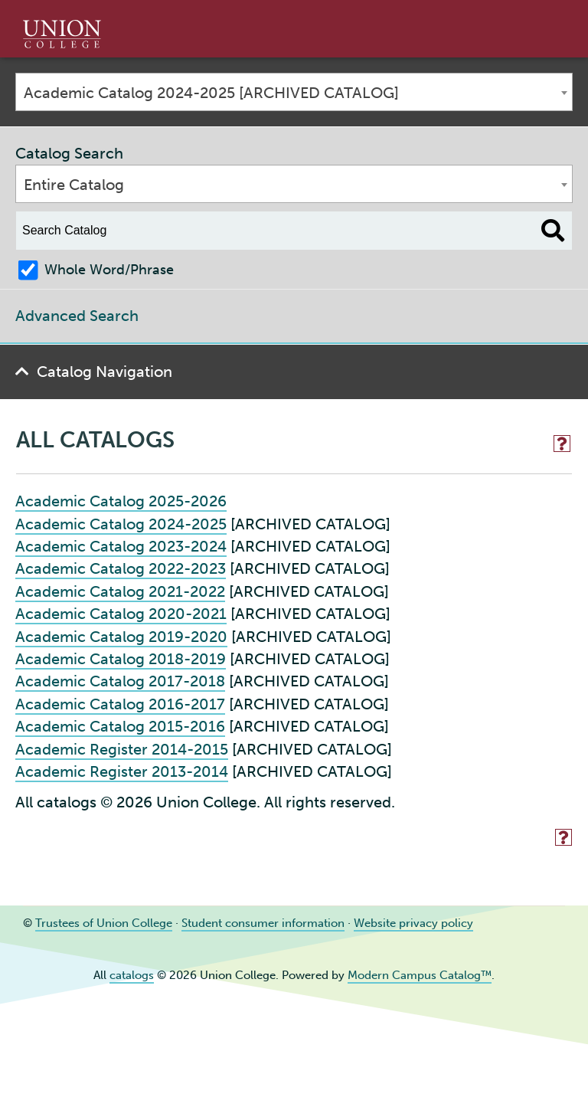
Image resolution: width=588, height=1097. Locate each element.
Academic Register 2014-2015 (121, 749)
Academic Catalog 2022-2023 (120, 568)
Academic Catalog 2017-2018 (120, 681)
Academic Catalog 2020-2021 (121, 613)
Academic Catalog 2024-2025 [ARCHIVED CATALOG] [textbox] (211, 93)
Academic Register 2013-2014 (121, 771)
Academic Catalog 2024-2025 (121, 524)
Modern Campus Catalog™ (420, 975)
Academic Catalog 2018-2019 (120, 659)
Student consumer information (263, 923)
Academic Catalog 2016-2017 (120, 704)
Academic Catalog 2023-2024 (121, 546)
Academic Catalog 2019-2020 (121, 636)
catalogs (131, 975)
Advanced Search (77, 315)
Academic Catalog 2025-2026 (121, 501)
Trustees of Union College (103, 923)
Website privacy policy (413, 923)
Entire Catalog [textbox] (74, 184)
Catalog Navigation (104, 371)
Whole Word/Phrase (109, 269)
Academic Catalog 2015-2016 (120, 726)
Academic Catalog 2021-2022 (120, 591)
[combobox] (294, 92)
